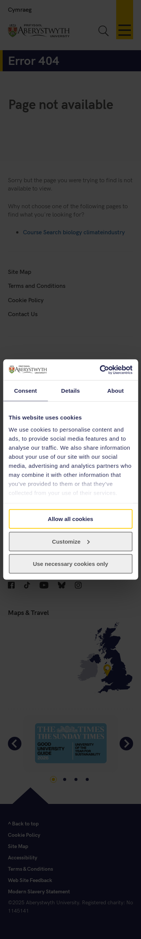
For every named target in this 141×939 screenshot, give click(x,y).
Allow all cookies (70, 519)
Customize (70, 541)
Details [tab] (70, 390)
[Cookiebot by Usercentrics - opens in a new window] (100, 370)
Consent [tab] (25, 390)
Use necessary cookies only (70, 564)
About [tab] (115, 390)
